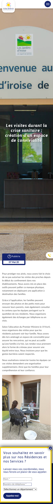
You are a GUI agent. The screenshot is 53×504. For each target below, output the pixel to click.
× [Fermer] (50, 448)
